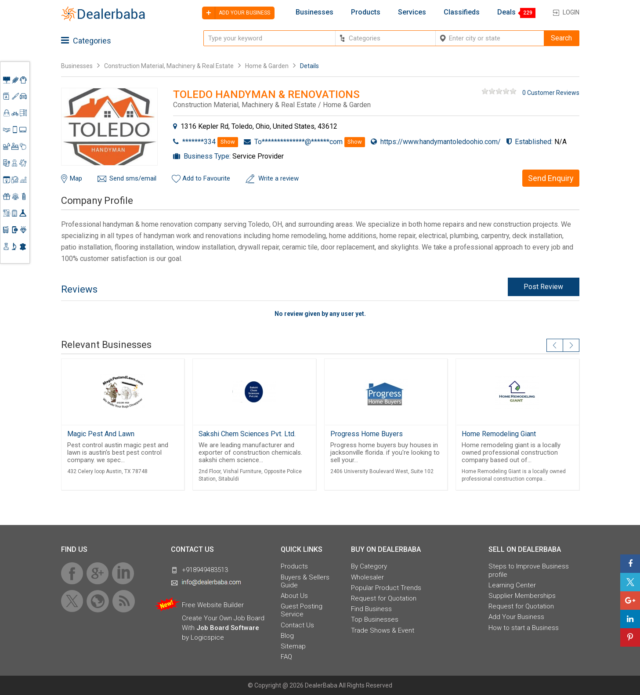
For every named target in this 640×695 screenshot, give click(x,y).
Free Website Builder (213, 605)
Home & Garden (267, 65)
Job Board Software (227, 628)
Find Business (371, 609)
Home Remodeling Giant (499, 434)
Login (571, 12)
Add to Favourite (206, 178)
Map (76, 178)
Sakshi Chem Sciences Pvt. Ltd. (247, 434)
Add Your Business (516, 617)
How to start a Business (523, 628)
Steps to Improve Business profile (528, 570)
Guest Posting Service (301, 610)
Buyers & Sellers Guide (305, 581)
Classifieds (462, 12)
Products (365, 12)
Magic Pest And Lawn (100, 434)
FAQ (286, 657)
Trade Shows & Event (382, 630)
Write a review (278, 178)
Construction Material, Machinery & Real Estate (169, 65)
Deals (506, 12)
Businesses (314, 12)
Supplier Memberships (522, 596)
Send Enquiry (551, 178)
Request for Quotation (383, 598)
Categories (86, 40)
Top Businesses (374, 619)
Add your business (236, 13)
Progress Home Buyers (366, 434)
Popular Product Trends (386, 588)
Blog (287, 636)
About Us (294, 596)
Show (228, 141)
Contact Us (297, 625)
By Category (369, 566)
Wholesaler (367, 577)
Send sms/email (132, 178)
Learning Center (512, 585)
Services (412, 12)
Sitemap (293, 646)
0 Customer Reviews (550, 92)
